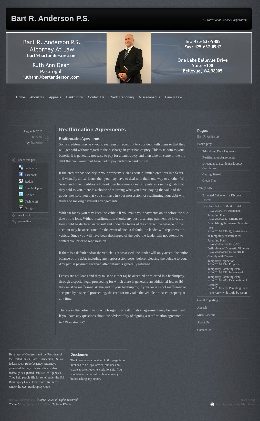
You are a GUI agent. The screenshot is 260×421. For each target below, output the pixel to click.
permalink (24, 221)
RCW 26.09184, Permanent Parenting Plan (224, 213)
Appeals (55, 97)
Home (20, 97)
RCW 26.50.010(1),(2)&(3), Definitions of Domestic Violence (228, 246)
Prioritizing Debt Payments (219, 151)
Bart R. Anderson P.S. (50, 18)
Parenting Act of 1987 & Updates (222, 206)
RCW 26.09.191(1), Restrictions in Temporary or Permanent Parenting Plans (227, 235)
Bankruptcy (74, 97)
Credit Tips (209, 180)
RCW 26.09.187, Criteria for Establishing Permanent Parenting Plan (228, 223)
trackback (24, 215)
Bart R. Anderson (208, 136)
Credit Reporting (122, 97)
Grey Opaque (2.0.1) (32, 404)
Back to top (248, 400)
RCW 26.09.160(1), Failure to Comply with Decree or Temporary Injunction (225, 256)
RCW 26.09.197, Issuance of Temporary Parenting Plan (225, 274)
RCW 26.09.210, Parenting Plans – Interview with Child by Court (227, 290)
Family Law (173, 97)
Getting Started (211, 174)
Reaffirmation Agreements (218, 157)
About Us (37, 97)
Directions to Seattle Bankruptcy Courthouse (222, 166)
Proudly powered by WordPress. (235, 404)
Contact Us (96, 97)
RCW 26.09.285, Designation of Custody (227, 282)
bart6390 (37, 142)
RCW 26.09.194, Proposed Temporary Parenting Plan (224, 266)
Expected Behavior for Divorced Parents (222, 198)
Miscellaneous (149, 97)
